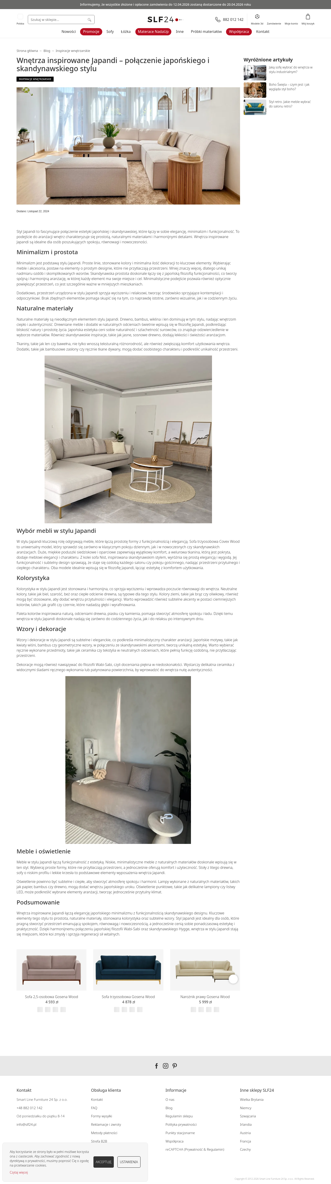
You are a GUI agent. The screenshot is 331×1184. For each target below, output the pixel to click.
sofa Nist (99, 557)
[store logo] (166, 19)
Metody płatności (104, 1132)
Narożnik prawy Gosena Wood (205, 996)
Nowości (69, 31)
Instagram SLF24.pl (165, 1066)
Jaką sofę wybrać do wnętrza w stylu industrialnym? (291, 69)
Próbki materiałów (206, 31)
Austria (245, 1132)
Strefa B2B (99, 1141)
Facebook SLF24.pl (156, 1066)
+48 (19, 1108)
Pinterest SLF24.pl (174, 1066)
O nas (170, 1099)
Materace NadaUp (153, 31)
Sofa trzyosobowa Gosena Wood (128, 996)
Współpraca (239, 31)
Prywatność (194, 1149)
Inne (179, 31)
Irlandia (246, 1124)
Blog (46, 51)
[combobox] (61, 19)
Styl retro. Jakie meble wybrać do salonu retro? (290, 104)
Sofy (110, 31)
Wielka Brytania (252, 1099)
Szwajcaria (248, 1116)
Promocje (91, 31)
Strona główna (27, 51)
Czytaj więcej (19, 1172)
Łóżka (126, 31)
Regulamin (215, 1149)
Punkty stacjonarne (180, 1132)
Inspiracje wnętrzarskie (73, 51)
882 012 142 (32, 1108)
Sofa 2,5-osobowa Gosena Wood (51, 996)
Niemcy (245, 1108)
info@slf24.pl (26, 1124)
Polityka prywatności (181, 1124)
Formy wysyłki (101, 1116)
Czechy (245, 1149)
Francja (245, 1141)
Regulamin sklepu (179, 1116)
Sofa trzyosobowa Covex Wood (214, 541)
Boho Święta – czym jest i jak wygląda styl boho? (289, 86)
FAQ (94, 1108)
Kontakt (262, 31)
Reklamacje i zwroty (106, 1124)
